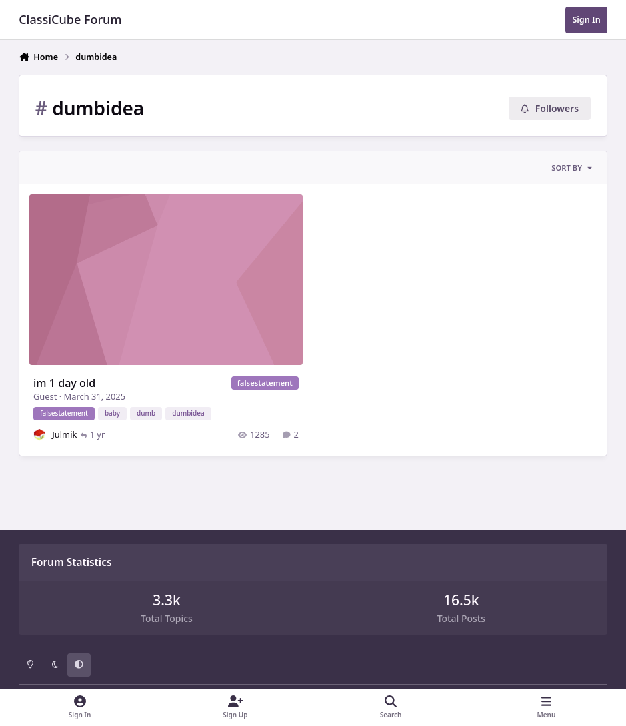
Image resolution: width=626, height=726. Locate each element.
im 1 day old (64, 383)
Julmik (65, 434)
